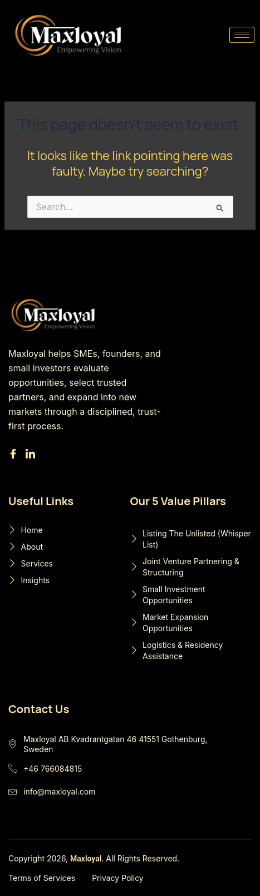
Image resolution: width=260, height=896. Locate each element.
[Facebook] (14, 454)
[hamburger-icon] (241, 35)
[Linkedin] (32, 454)
